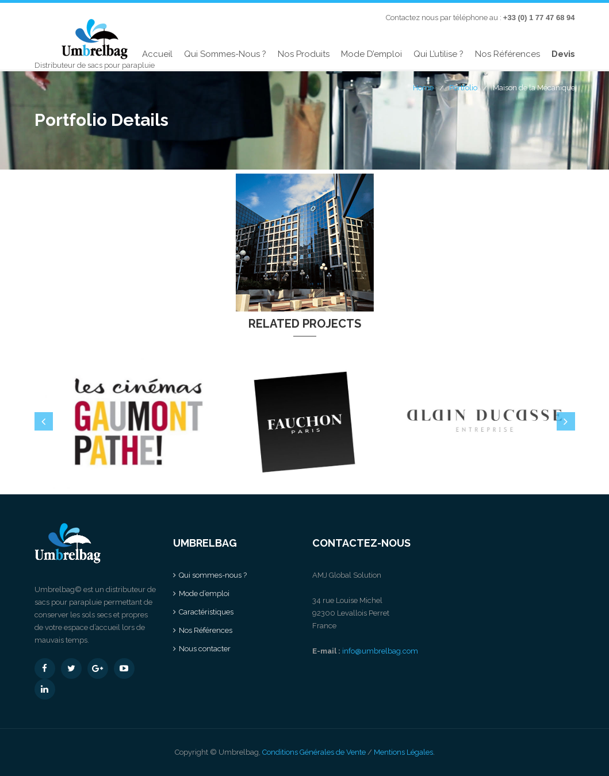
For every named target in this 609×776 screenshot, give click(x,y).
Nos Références (507, 54)
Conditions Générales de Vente (314, 752)
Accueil (157, 54)
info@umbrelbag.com (380, 651)
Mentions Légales (403, 752)
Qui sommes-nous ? (225, 54)
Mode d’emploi (371, 54)
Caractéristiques (206, 612)
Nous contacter (205, 648)
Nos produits (304, 54)
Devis (563, 54)
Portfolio (463, 87)
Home (423, 87)
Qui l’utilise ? (438, 54)
